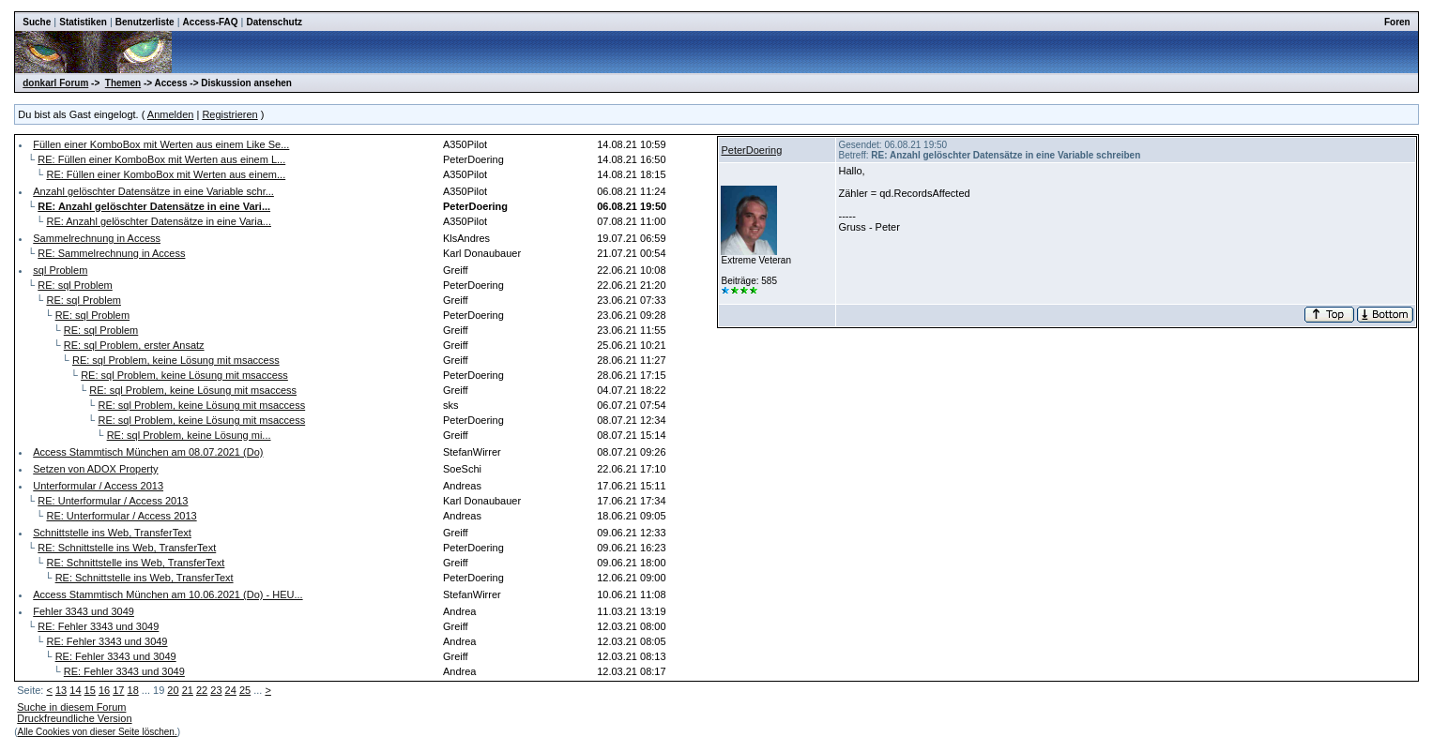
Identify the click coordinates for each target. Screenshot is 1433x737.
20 (172, 690)
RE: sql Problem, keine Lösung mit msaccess (176, 360)
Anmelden (170, 114)
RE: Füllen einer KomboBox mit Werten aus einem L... (161, 159)
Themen (123, 83)
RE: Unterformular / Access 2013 (113, 500)
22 (201, 690)
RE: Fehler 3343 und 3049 (98, 626)
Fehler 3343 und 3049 (83, 611)
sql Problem (60, 270)
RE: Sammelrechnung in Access (111, 253)
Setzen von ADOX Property (95, 468)
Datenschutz (274, 22)
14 (75, 690)
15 (90, 690)
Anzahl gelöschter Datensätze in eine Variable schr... (153, 191)
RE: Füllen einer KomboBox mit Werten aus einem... (165, 174)
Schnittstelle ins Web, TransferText (112, 532)
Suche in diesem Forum (71, 707)
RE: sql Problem (75, 285)
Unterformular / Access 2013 (98, 485)
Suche (37, 22)
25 (245, 690)
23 (215, 690)
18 (133, 690)
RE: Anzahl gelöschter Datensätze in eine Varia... (158, 221)
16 (104, 690)
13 (61, 690)
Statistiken (83, 22)
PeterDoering (751, 150)
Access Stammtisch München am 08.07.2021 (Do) (148, 452)
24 (230, 690)
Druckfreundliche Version (74, 718)
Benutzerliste (145, 22)
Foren (1397, 22)
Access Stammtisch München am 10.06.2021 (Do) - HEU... (167, 594)
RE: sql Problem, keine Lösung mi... (189, 435)
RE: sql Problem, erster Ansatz (134, 345)
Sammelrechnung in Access (96, 238)
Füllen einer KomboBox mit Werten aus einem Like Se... (161, 144)
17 (118, 690)
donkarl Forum (55, 83)
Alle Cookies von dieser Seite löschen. (97, 732)
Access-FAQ (210, 22)
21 (187, 690)
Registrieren (229, 114)
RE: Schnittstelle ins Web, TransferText (127, 547)
